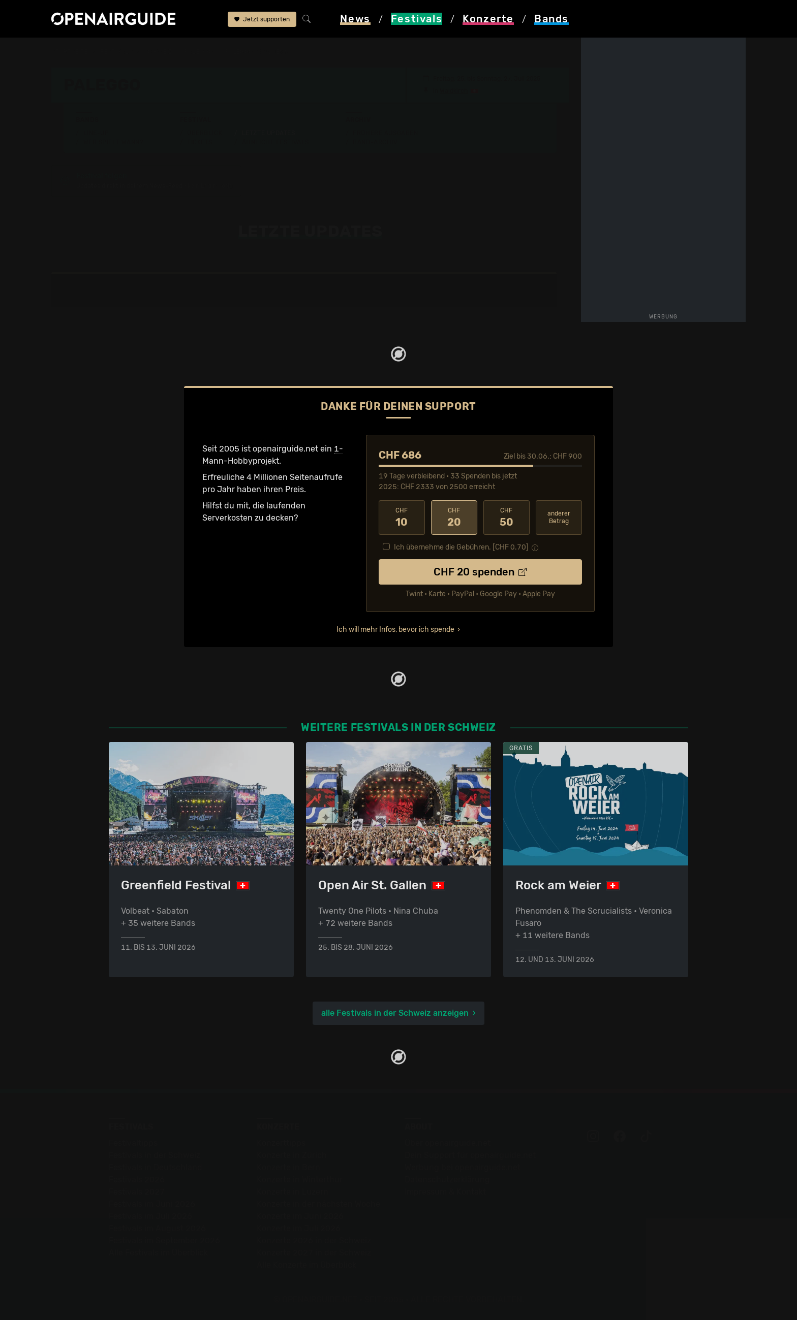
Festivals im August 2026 (157, 1228)
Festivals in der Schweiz (154, 1155)
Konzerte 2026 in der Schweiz (314, 1240)
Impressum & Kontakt (445, 1192)
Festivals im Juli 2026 (150, 1216)
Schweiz (158, 51)
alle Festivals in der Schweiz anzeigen (395, 1013)
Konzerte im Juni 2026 (300, 1216)
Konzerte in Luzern (292, 1192)
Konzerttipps (281, 1143)
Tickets (199, 142)
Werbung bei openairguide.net (462, 1167)
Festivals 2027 (137, 1192)
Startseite (69, 51)
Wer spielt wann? (113, 142)
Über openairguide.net (448, 1143)
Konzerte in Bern (288, 1167)
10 (401, 517)
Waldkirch (454, 91)
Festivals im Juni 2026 (152, 1204)
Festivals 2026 (137, 1179)
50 (506, 517)
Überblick (204, 133)
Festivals (116, 51)
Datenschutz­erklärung (447, 1179)
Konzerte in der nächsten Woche (318, 1204)
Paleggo (198, 51)
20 (454, 517)
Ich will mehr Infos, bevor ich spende (395, 629)
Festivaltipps (133, 1143)
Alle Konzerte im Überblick (306, 1265)
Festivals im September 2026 (164, 1240)
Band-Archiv (375, 142)
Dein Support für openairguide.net (470, 1155)
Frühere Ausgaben (385, 133)
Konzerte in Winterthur (300, 1179)
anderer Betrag (558, 517)
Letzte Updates (268, 133)
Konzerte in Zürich (292, 1155)
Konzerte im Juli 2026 (299, 1228)
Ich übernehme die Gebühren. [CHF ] (461, 547)
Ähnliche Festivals (275, 142)
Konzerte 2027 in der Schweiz (314, 1253)
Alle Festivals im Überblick (158, 1253)
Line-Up (96, 133)
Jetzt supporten (262, 19)
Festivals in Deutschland (155, 1167)
